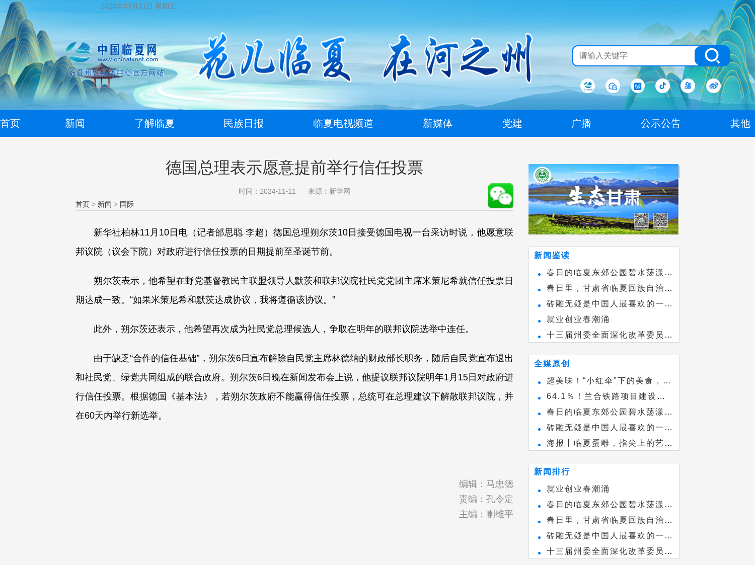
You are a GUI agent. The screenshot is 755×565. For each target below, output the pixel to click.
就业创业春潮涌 (578, 319)
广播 (581, 123)
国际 (127, 204)
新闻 (105, 204)
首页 (83, 204)
